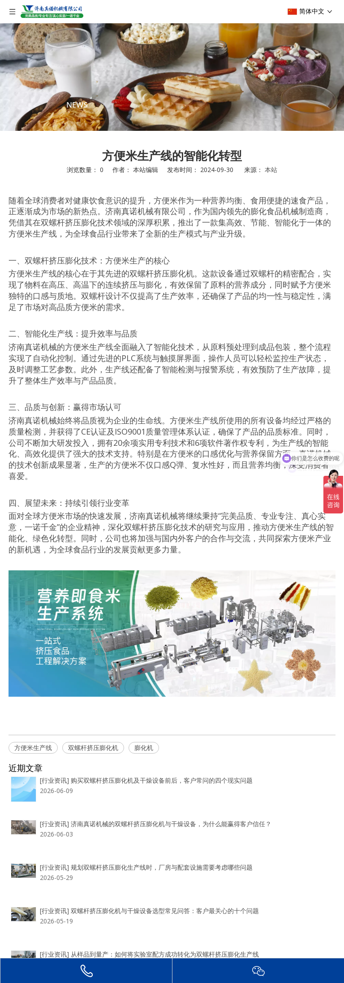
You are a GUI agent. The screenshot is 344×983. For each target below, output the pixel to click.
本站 (271, 169)
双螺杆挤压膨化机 (93, 747)
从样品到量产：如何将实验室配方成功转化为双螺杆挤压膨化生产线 (163, 906)
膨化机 (143, 747)
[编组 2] (172, 77)
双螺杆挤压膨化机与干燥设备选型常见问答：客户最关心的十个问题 (163, 874)
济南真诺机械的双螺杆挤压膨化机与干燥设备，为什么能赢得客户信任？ (169, 810)
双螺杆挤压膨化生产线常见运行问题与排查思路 (135, 938)
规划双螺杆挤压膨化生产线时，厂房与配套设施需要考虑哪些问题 (160, 842)
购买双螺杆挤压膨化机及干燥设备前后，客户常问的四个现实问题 (160, 778)
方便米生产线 (33, 747)
